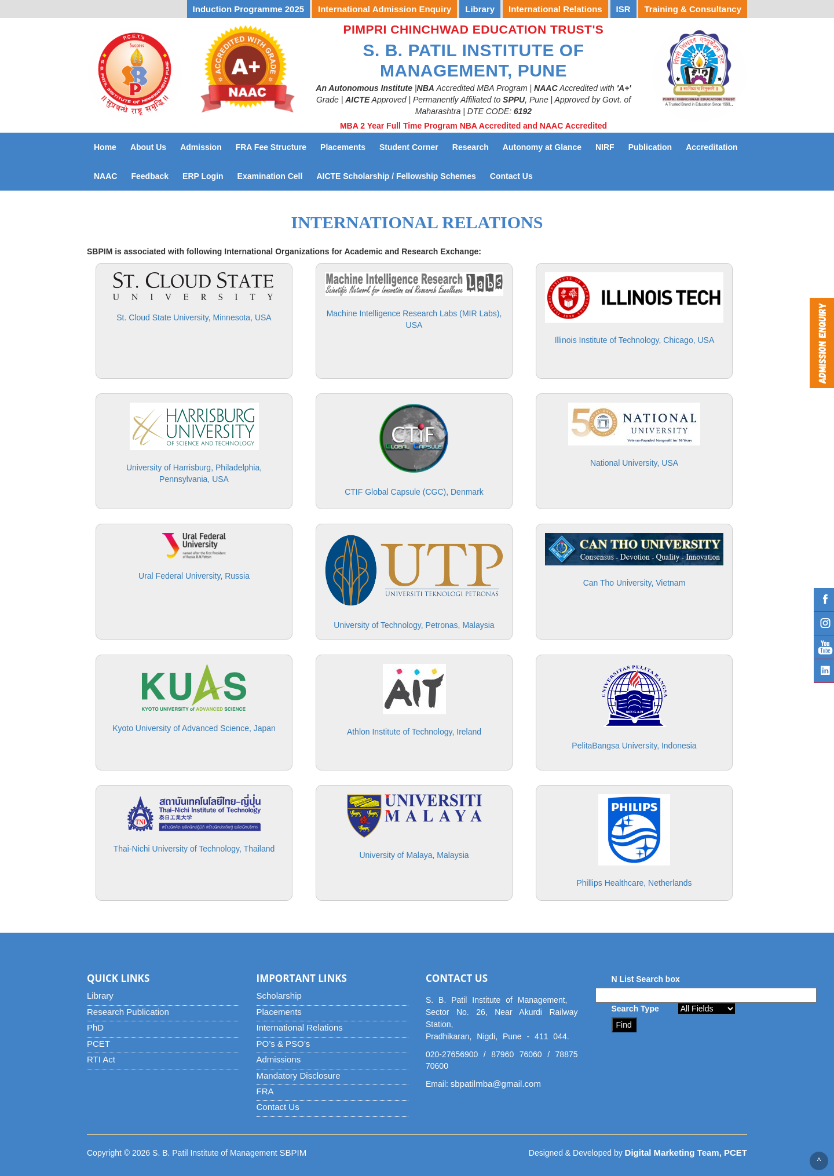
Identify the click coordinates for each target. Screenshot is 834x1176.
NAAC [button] (105, 176)
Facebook (824, 599)
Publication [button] (650, 147)
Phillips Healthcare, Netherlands (634, 883)
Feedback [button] (150, 176)
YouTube (824, 647)
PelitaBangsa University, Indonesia (634, 745)
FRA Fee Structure (271, 147)
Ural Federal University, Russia (194, 575)
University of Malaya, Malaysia (414, 855)
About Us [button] (148, 147)
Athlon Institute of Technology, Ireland (414, 731)
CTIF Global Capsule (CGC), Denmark (414, 491)
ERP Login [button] (203, 176)
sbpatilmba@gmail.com (496, 1084)
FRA (265, 1091)
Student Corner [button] (408, 147)
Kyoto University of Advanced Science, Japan (194, 728)
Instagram (824, 623)
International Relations (300, 1027)
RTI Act (101, 1059)
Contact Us (515, 175)
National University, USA (634, 463)
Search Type (635, 1008)
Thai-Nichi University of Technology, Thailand (194, 848)
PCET (98, 1044)
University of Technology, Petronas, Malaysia (414, 625)
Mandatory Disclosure (299, 1075)
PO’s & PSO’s (283, 1044)
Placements (279, 1012)
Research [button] (470, 147)
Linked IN (824, 670)
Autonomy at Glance (545, 146)
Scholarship (279, 995)
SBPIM (293, 1152)
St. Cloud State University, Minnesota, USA (193, 317)
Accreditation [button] (711, 147)
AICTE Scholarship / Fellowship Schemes (399, 175)
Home (105, 147)
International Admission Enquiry (384, 9)
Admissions (279, 1059)
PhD (95, 1027)
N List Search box (646, 979)
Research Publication (128, 1012)
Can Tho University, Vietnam (634, 582)
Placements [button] (342, 147)
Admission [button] (201, 147)
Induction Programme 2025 (249, 9)
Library (100, 995)
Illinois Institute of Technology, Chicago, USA (634, 340)
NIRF (608, 146)
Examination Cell (273, 175)
